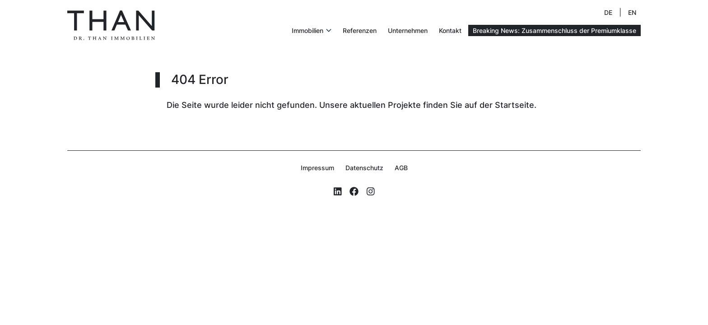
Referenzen (360, 30)
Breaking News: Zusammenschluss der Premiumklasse (554, 30)
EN (632, 12)
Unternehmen (408, 30)
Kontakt (450, 30)
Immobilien (307, 30)
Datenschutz (364, 168)
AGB (401, 168)
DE (608, 12)
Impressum (317, 168)
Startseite (514, 105)
